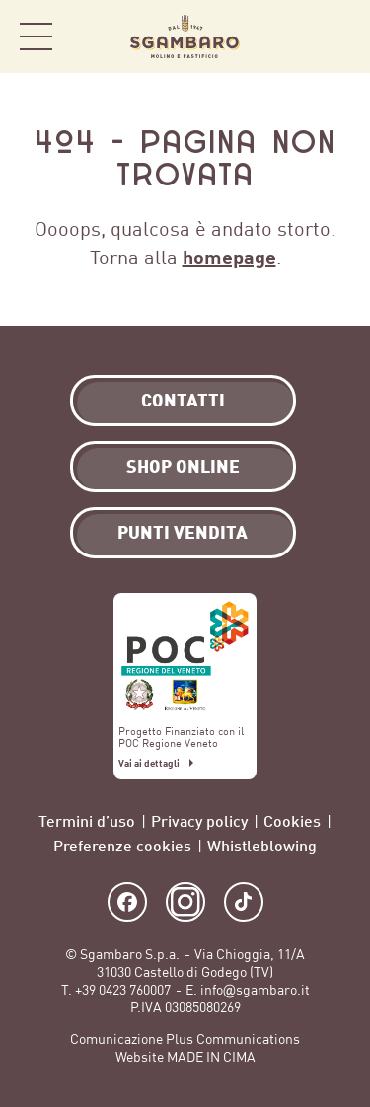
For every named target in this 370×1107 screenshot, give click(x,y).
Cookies (292, 820)
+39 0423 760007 (123, 990)
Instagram (185, 902)
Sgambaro (185, 36)
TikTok (243, 902)
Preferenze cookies (122, 845)
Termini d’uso (86, 820)
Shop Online (330, 37)
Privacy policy (199, 820)
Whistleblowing (262, 845)
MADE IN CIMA (211, 1057)
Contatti (183, 399)
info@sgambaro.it (255, 990)
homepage (229, 256)
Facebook (127, 902)
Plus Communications (233, 1039)
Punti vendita (182, 531)
